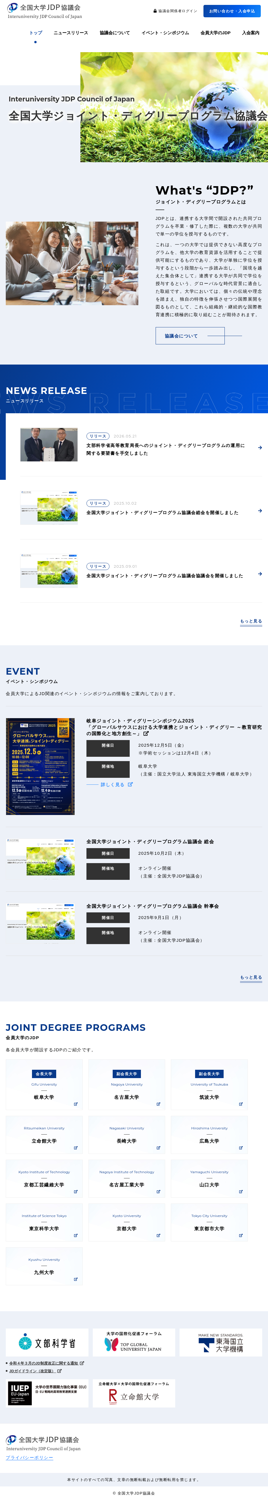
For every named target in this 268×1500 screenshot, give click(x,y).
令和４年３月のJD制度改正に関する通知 (46, 1363)
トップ (35, 32)
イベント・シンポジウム (165, 32)
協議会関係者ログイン (175, 11)
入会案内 (250, 32)
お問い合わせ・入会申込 (232, 11)
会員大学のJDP (216, 32)
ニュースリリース (71, 32)
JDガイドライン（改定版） (35, 1371)
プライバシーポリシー (29, 1457)
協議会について (115, 32)
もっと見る (251, 621)
